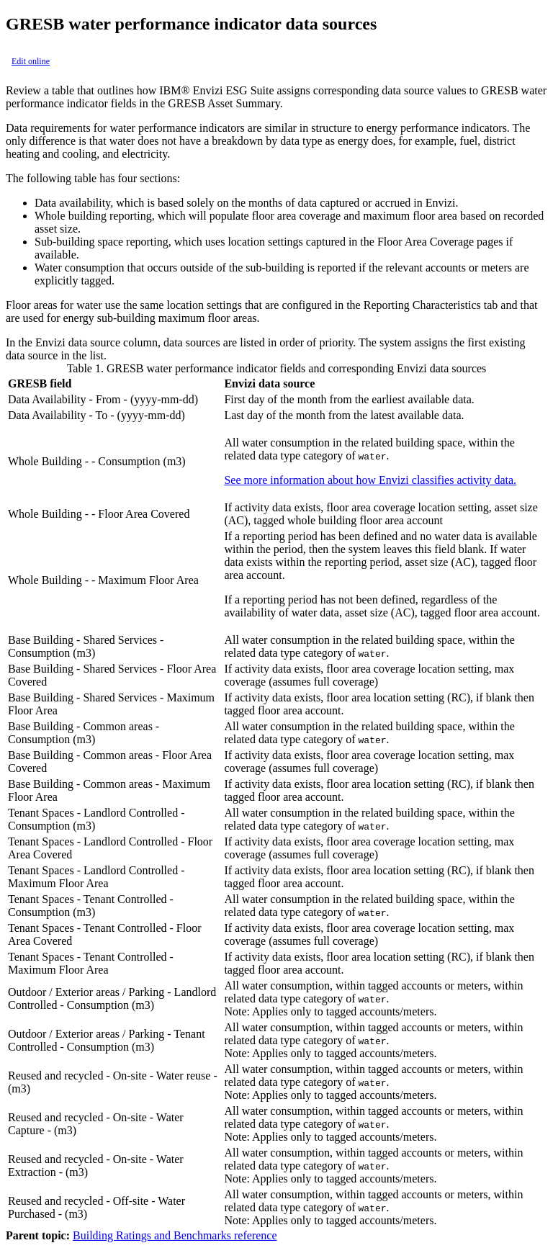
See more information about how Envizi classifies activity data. (370, 480)
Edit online (31, 61)
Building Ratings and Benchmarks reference (174, 1235)
